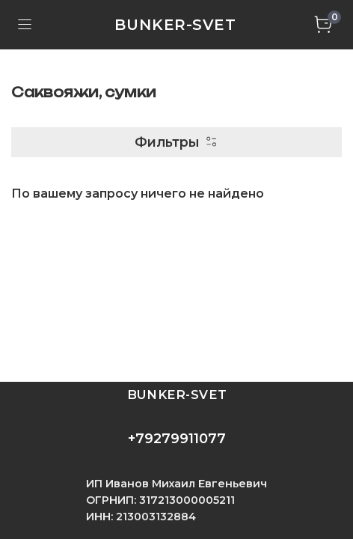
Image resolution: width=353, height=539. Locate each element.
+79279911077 (177, 438)
